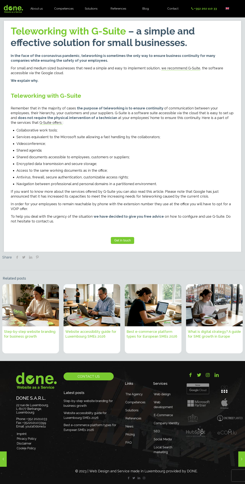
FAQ (128, 442)
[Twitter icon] (134, 478)
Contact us (89, 376)
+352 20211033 (36, 419)
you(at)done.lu (35, 426)
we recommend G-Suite (180, 68)
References (133, 418)
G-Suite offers (51, 123)
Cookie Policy (26, 448)
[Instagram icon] (144, 478)
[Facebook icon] (129, 478)
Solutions (132, 410)
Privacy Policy (26, 439)
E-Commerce (163, 415)
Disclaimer (24, 443)
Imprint (22, 434)
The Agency (134, 394)
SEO (157, 431)
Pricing (130, 434)
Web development (163, 404)
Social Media (163, 439)
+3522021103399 (34, 423)
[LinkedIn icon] (139, 478)
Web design (162, 394)
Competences (135, 402)
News (129, 426)
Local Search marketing (163, 449)
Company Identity (166, 423)
